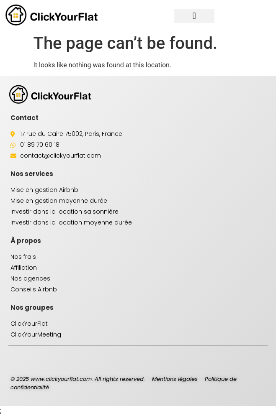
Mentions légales (175, 379)
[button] (194, 16)
